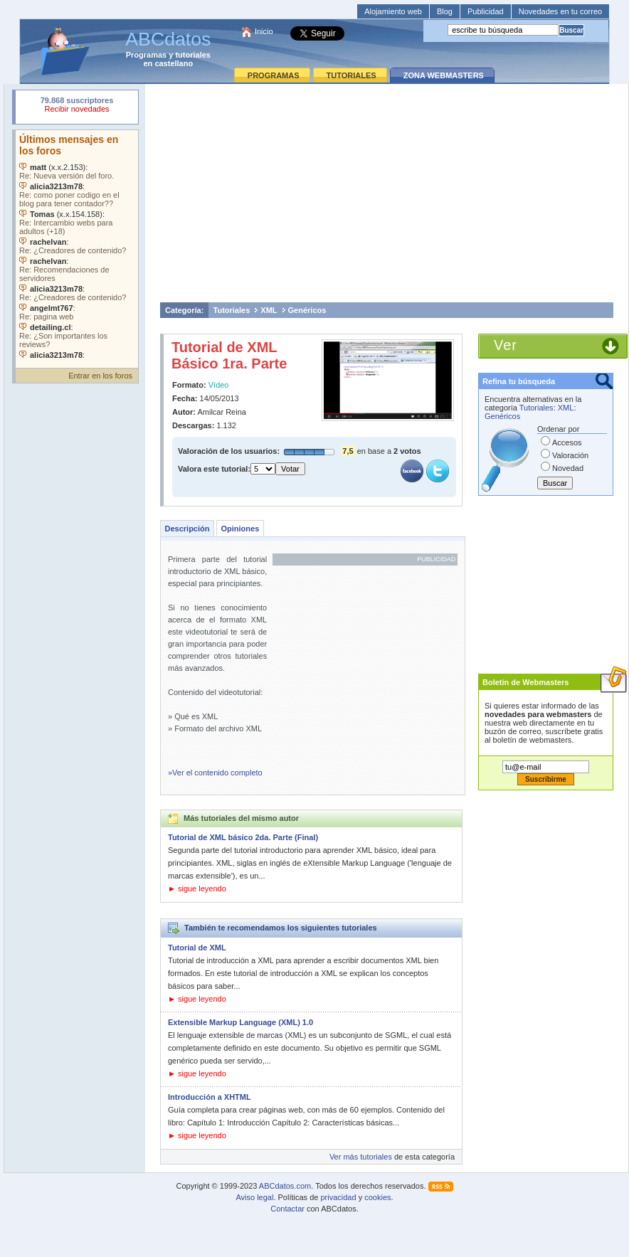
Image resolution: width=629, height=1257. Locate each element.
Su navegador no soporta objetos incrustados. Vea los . (77, 245)
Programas (146, 55)
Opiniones (240, 528)
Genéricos (307, 310)
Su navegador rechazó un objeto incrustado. (76, 106)
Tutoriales (231, 310)
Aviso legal (254, 1197)
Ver (505, 345)
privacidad (338, 1197)
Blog (445, 11)
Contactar (287, 1208)
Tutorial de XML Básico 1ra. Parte (229, 355)
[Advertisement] (387, 192)
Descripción (187, 528)
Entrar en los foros (100, 375)
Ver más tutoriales (360, 1156)
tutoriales (193, 55)
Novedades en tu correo (560, 11)
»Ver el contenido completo (215, 772)
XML (268, 310)
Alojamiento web (393, 11)
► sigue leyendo (197, 888)
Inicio (264, 31)
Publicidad (485, 11)
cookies (377, 1197)
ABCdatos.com (285, 1186)
